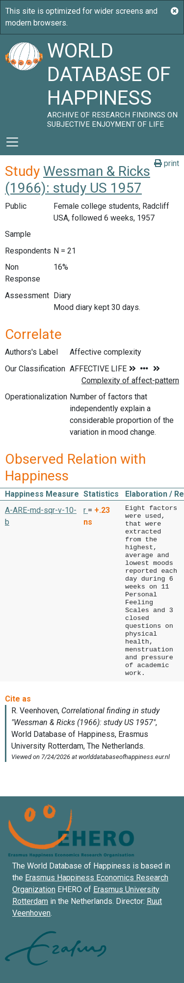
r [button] (85, 510)
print (166, 163)
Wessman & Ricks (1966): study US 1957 (77, 179)
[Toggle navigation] (12, 142)
